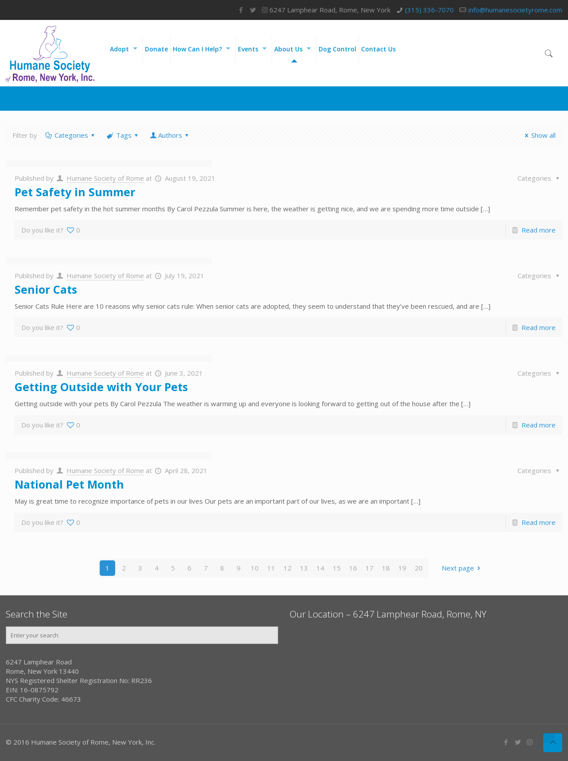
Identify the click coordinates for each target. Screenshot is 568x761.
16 (353, 567)
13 (304, 567)
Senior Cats (46, 289)
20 (419, 567)
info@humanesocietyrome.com (515, 9)
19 (402, 567)
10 (255, 567)
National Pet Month (69, 484)
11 (271, 567)
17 (369, 567)
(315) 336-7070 (429, 9)
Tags (123, 135)
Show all (539, 135)
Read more (538, 229)
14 (320, 567)
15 (337, 567)
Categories (70, 135)
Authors (170, 135)
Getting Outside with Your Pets (101, 386)
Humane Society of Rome (105, 178)
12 (288, 567)
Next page (462, 567)
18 (386, 567)
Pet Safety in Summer (75, 191)
